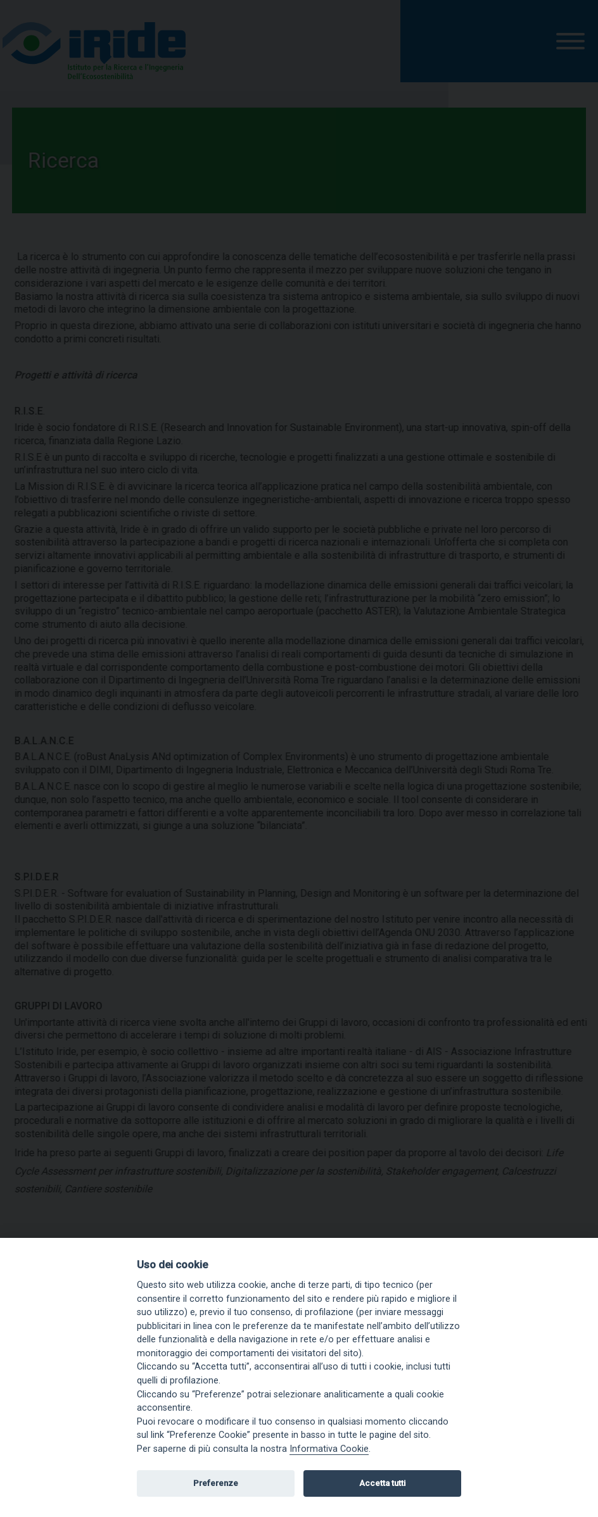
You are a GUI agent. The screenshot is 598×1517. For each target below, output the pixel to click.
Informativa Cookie (329, 1449)
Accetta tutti (382, 1483)
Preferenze (215, 1483)
